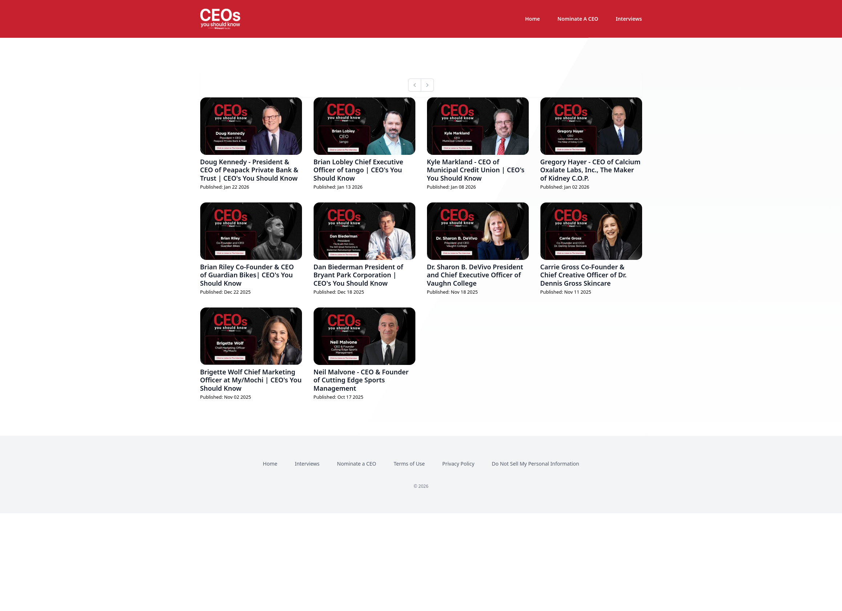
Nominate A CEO (578, 18)
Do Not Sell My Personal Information (535, 463)
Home (532, 18)
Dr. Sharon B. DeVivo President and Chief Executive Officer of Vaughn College (475, 275)
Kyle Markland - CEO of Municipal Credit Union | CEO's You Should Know (476, 169)
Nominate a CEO (356, 463)
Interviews (629, 18)
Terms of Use (409, 463)
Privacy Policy (458, 463)
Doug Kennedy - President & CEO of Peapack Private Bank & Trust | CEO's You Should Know (249, 169)
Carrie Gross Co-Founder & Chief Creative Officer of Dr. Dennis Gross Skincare (583, 275)
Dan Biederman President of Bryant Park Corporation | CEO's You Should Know (358, 275)
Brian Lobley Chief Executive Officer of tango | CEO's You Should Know (358, 169)
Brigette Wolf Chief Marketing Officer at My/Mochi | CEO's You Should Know (251, 380)
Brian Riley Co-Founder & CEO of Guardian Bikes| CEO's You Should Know (247, 275)
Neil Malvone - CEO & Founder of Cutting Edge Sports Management (361, 380)
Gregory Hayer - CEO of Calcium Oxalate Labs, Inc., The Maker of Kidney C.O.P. (590, 169)
